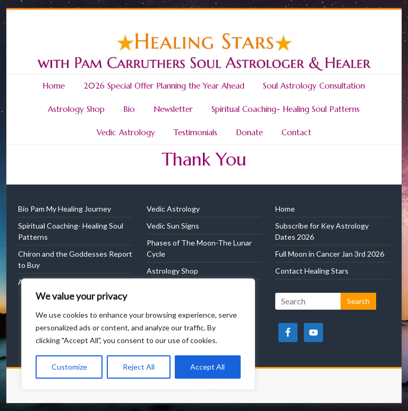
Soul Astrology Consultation (314, 86)
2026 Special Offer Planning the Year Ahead (163, 86)
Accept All (207, 366)
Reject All (139, 366)
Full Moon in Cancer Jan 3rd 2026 (329, 253)
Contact (296, 132)
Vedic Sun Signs (173, 225)
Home (53, 86)
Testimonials (195, 132)
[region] (138, 334)
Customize (69, 366)
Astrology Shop (76, 109)
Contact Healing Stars (311, 270)
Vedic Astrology (126, 132)
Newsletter (173, 109)
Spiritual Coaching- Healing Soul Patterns (285, 109)
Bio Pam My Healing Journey (64, 208)
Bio (129, 109)
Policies (204, 392)
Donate (249, 132)
